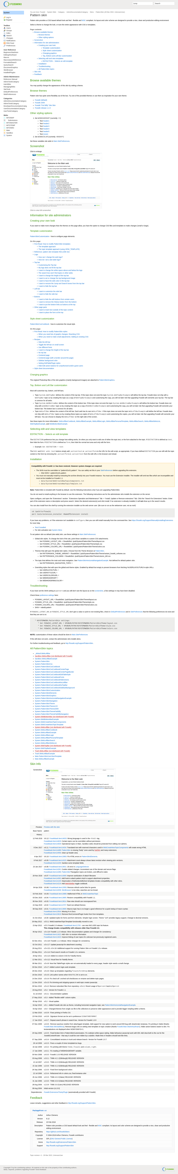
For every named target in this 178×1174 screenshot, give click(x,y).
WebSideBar (70, 884)
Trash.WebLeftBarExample (45, 754)
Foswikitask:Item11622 (52, 934)
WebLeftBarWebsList (152, 421)
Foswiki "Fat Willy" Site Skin (45, 105)
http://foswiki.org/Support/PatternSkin (79, 643)
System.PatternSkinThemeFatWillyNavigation (52, 714)
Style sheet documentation (44, 368)
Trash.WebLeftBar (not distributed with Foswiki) (52, 751)
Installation (42, 64)
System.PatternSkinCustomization (47, 690)
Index (7, 33)
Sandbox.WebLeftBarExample (46, 659)
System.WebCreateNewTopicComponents (50, 722)
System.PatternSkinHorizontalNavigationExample (53, 698)
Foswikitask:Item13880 (57, 894)
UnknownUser (119, 12)
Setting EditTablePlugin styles (49, 363)
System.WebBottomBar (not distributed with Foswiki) (54, 717)
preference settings (47, 595)
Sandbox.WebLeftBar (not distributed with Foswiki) (53, 656)
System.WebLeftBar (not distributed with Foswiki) (53, 727)
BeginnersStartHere (11, 52)
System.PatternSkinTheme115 (46, 706)
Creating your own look (47, 45)
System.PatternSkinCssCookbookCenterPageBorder (54, 672)
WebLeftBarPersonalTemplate (117, 421)
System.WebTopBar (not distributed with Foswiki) (53, 746)
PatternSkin (100, 12)
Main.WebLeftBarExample (44, 759)
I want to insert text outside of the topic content (55, 310)
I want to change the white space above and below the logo (60, 270)
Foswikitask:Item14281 (52, 869)
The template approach (47, 247)
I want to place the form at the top (50, 312)
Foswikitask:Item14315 (57, 860)
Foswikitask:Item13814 (57, 901)
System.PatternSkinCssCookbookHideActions (52, 680)
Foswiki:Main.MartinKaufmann (128, 1027)
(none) (45, 134)
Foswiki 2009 (40, 103)
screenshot (99, 591)
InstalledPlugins (9, 72)
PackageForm (38, 1110)
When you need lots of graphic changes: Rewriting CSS (59, 334)
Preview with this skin (52, 827)
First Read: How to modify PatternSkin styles (50, 331)
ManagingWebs (9, 87)
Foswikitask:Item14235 (52, 863)
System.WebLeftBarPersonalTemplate (49, 738)
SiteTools (7, 89)
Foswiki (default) (41, 100)
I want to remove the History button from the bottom (57, 302)
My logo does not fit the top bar (49, 268)
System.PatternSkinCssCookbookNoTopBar (51, 685)
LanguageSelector (82, 867)
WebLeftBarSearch (136, 421)
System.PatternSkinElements (46, 693)
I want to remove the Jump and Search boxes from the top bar (61, 283)
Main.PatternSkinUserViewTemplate (48, 756)
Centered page (44, 355)
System (7, 13)
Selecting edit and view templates (50, 58)
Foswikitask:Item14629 (52, 841)
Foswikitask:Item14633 (57, 838)
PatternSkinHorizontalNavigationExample (93, 560)
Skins (92, 12)
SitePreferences (107, 470)
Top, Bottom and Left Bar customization (57, 56)
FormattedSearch (10, 62)
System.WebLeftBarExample (45, 732)
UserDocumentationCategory (14, 109)
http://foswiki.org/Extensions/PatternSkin (61, 1142)
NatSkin (97, 850)
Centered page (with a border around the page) (55, 358)
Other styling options (46, 37)
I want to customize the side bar (50, 291)
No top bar (42, 353)
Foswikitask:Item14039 (52, 890)
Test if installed (40, 527)
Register (9, 20)
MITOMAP (9, 118)
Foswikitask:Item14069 (57, 876)
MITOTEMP (9, 125)
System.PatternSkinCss (43, 664)
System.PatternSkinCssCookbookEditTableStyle (53, 674)
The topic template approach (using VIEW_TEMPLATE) (59, 249)
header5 (46, 131)
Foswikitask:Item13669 (57, 909)
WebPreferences (10, 94)
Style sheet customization (52, 51)
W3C (84, 20)
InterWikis (7, 84)
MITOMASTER (10, 123)
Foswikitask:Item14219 (52, 884)
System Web (51, 12)
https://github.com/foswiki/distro (58, 1132)
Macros (6, 57)
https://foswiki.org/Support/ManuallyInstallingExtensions (152, 520)
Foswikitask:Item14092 (52, 878)
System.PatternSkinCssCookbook (47, 667)
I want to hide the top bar (47, 286)
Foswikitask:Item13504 (52, 911)
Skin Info (37, 72)
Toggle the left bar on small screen (51, 345)
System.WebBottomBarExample (47, 719)
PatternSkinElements (89, 856)
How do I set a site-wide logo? (49, 260)
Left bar (37, 289)
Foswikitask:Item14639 (52, 844)
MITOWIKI (9, 128)
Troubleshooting (44, 66)
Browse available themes (43, 32)
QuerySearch (8, 65)
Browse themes (44, 35)
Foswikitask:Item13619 (52, 914)
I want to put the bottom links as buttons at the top (56, 305)
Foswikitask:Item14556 (52, 853)
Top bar (37, 262)
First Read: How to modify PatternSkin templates (52, 244)
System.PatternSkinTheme (45, 703)
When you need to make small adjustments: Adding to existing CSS (63, 337)
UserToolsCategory (11, 111)
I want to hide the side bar (48, 294)
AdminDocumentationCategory (77, 12)
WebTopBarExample (37, 424)
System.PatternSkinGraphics (45, 696)
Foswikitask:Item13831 (57, 867)
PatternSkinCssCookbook (39, 324)
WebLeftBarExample (83, 421)
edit (45, 1110)
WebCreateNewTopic (90, 894)
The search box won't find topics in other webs (55, 273)
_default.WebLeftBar (42, 653)
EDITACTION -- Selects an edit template (58, 61)
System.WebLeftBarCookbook (46, 730)
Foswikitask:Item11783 (72, 925)
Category (61, 12)
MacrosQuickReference (12, 60)
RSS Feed (9, 43)
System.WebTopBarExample (45, 748)
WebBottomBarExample (58, 424)
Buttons (37, 297)
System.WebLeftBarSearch (45, 740)
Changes (8, 38)
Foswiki (42, 12)
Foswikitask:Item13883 (57, 856)
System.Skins (57, 530)
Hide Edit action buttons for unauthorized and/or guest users (60, 366)
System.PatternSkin (42, 661)
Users (7, 28)
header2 (46, 123)
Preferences (9, 46)
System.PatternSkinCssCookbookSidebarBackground (55, 688)
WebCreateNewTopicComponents (115, 847)
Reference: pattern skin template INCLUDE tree (52, 252)
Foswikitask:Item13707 (57, 905)
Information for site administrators (46, 43)
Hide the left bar (44, 342)
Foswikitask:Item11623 (52, 937)
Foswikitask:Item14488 (52, 850)
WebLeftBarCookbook (67, 421)
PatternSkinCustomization (39, 236)
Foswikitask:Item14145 (52, 881)
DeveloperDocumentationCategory (16, 106)
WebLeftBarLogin (98, 421)
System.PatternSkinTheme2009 (47, 709)
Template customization (51, 48)
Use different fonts (45, 347)
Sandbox (8, 133)
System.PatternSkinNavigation (46, 701)
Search (8, 36)
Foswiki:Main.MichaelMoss (54, 1027)
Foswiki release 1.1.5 (43, 108)
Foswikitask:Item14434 (57, 847)
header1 (46, 121)
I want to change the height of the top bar (53, 276)
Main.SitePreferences (62, 141)
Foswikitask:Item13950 (57, 887)
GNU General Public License (61, 1139)
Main (7, 130)
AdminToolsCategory (11, 82)
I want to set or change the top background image (56, 278)
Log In (8, 17)
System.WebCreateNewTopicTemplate (49, 725)
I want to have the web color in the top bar (54, 281)
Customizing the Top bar (47, 265)
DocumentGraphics (11, 67)
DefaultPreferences (118, 612)
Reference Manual (10, 79)
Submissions (10, 120)
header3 (46, 126)
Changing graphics (50, 53)
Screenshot (38, 40)
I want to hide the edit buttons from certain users (56, 299)
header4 (46, 129)
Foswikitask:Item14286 (52, 872)
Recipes (37, 339)
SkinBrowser (66, 890)
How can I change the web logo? (50, 257)
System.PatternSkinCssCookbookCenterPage (52, 669)
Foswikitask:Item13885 (57, 898)
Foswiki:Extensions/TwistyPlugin (56, 1092)
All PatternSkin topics (46, 69)
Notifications (9, 41)
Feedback (38, 74)
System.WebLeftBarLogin (44, 735)
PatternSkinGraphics (106, 380)
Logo (36, 254)
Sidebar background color (48, 360)
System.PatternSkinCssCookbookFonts (49, 677)
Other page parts (40, 307)
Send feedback (41, 1169)
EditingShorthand (10, 55)
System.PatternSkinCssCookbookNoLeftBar (51, 682)
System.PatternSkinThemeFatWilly (48, 711)
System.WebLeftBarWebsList (46, 743)
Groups (8, 31)
